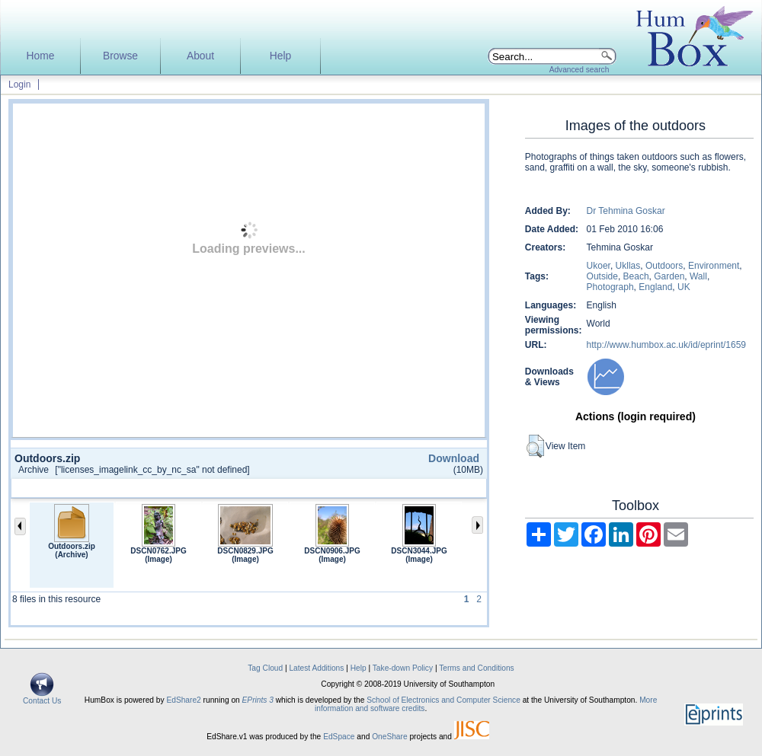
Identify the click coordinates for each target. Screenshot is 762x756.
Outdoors (664, 265)
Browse (120, 56)
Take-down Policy (403, 668)
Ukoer (598, 265)
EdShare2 (183, 700)
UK (683, 287)
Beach (636, 276)
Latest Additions (316, 668)
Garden (669, 276)
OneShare (389, 736)
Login (19, 84)
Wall (698, 276)
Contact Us (42, 697)
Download (453, 458)
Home (41, 56)
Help (280, 56)
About (200, 56)
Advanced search (579, 69)
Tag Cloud (265, 668)
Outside (602, 276)
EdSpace (338, 736)
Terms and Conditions (476, 668)
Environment (713, 265)
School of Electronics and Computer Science (443, 700)
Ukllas (628, 265)
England (655, 287)
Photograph (610, 287)
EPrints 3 (258, 700)
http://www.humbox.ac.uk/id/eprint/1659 (666, 345)
